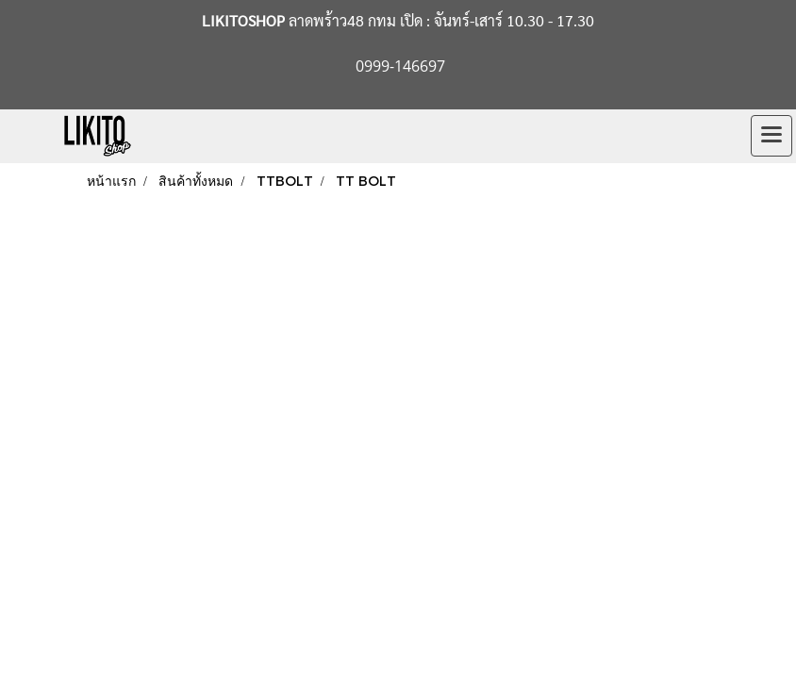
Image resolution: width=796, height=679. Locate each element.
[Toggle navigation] (771, 136)
